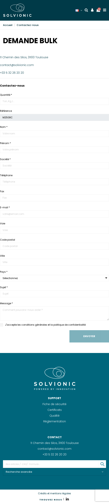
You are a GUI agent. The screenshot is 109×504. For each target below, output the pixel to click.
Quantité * (6, 95)
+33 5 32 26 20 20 (12, 73)
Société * (5, 159)
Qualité (54, 416)
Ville (2, 255)
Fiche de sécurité (54, 404)
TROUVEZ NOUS (50, 499)
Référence (6, 111)
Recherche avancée (54, 472)
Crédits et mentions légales (54, 493)
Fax (2, 191)
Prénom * (5, 143)
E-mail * (5, 207)
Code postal (7, 239)
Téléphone (6, 175)
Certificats (54, 410)
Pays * (4, 272)
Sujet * (4, 287)
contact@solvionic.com (17, 65)
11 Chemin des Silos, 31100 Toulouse (24, 57)
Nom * (4, 127)
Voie (2, 223)
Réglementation (54, 421)
